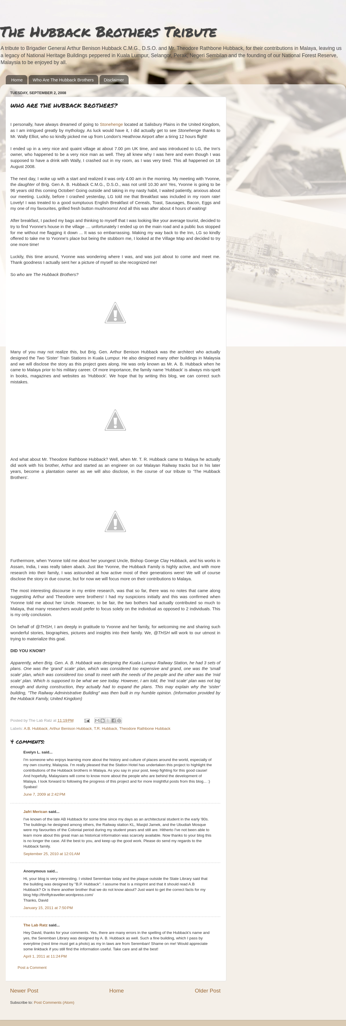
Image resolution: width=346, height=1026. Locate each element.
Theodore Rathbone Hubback (144, 728)
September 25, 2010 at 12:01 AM (51, 854)
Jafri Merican (35, 811)
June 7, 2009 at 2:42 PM (44, 794)
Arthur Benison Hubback (71, 728)
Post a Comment (32, 967)
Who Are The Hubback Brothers (63, 79)
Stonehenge (111, 124)
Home (17, 79)
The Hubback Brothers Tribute (108, 31)
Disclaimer (114, 79)
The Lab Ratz (35, 925)
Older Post (208, 991)
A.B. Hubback (36, 728)
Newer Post (24, 991)
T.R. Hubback (105, 728)
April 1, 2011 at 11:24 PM (45, 956)
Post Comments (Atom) (54, 1002)
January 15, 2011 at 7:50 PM (48, 908)
